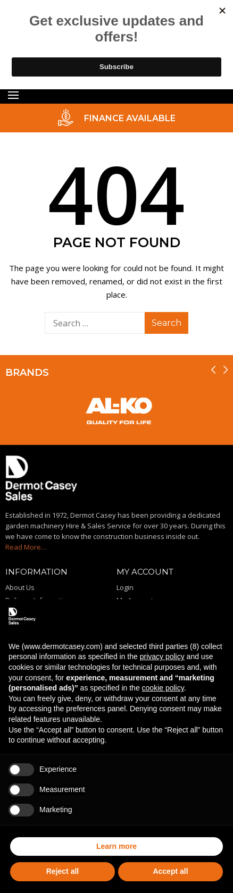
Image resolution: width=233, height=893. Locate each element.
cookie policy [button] (163, 688)
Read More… (26, 547)
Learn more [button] (116, 846)
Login (125, 587)
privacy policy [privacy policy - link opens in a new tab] (162, 656)
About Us (20, 587)
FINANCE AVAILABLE (130, 118)
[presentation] (213, 369)
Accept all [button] (170, 871)
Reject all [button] (62, 871)
